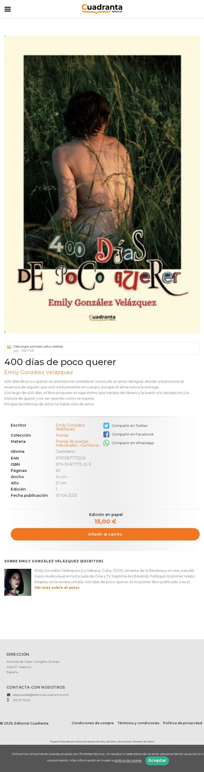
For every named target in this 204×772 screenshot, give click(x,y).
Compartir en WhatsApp (128, 443)
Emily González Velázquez (38, 372)
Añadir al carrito (105, 534)
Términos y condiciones (138, 723)
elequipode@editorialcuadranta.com (41, 695)
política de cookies (128, 761)
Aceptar (157, 760)
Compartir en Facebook (128, 434)
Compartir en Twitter (125, 425)
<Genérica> (89, 445)
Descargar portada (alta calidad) (100, 348)
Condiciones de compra (93, 723)
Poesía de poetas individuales (72, 443)
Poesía (62, 435)
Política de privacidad (182, 723)
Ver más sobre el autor (57, 587)
